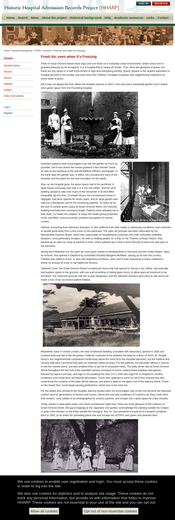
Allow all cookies (44, 511)
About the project (54, 17)
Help (107, 17)
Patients (8, 84)
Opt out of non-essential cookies (110, 511)
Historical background (85, 17)
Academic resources (128, 17)
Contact (163, 17)
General (47, 50)
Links (150, 17)
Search (23, 17)
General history (12, 65)
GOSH (38, 50)
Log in (7, 107)
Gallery (7, 90)
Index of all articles (14, 96)
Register (8, 113)
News (35, 17)
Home (10, 17)
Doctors (8, 71)
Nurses (7, 78)
